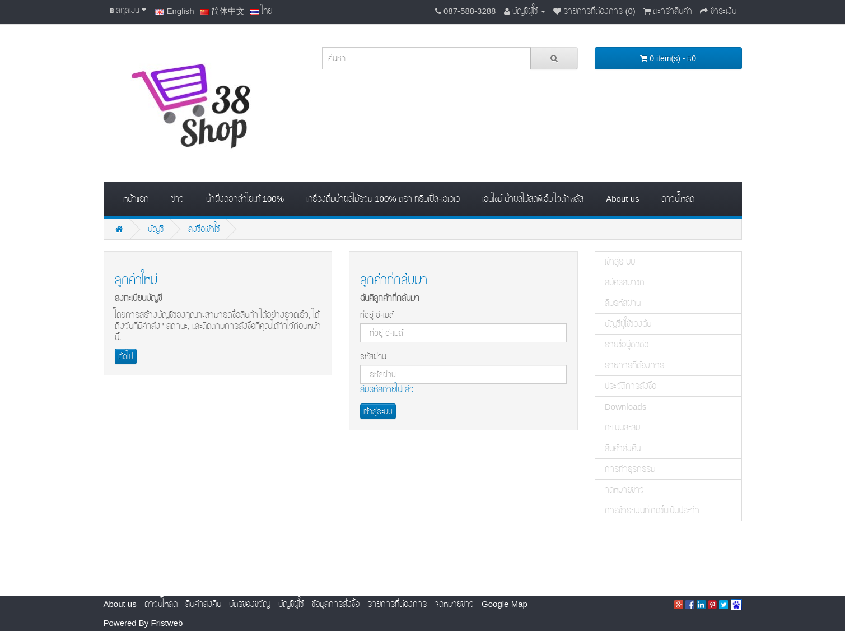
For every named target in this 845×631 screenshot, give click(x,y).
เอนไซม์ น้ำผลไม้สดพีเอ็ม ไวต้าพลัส (532, 198)
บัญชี (156, 229)
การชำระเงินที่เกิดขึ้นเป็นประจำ (652, 510)
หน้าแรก (136, 198)
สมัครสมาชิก (625, 282)
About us (622, 198)
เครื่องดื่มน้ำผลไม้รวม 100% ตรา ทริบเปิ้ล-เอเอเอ (383, 198)
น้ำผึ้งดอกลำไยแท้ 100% (245, 198)
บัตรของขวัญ (249, 604)
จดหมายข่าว (624, 489)
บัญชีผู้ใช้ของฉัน (628, 323)
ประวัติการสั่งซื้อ (630, 386)
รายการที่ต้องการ (634, 365)
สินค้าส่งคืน (623, 448)
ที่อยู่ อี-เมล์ (377, 314)
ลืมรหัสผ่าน (623, 303)
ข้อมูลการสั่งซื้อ (336, 604)
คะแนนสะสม (622, 427)
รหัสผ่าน (373, 356)
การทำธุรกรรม (630, 469)
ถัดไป (125, 356)
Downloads (625, 406)
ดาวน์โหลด (677, 198)
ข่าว (177, 198)
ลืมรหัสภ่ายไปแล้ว (387, 389)
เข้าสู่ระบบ (620, 261)
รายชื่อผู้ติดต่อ (626, 344)
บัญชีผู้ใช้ (291, 604)
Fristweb (167, 623)
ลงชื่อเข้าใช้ (204, 229)
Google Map (504, 604)
